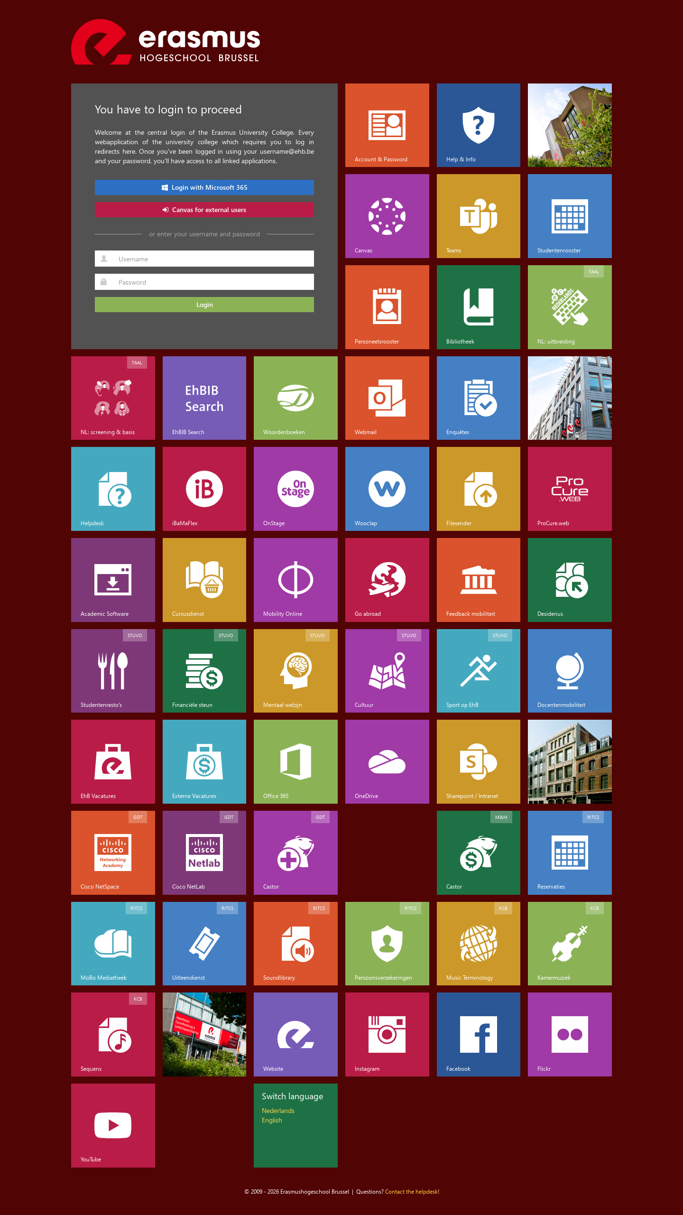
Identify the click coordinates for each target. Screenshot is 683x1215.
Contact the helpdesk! (412, 1191)
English (272, 1119)
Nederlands (278, 1110)
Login (204, 304)
